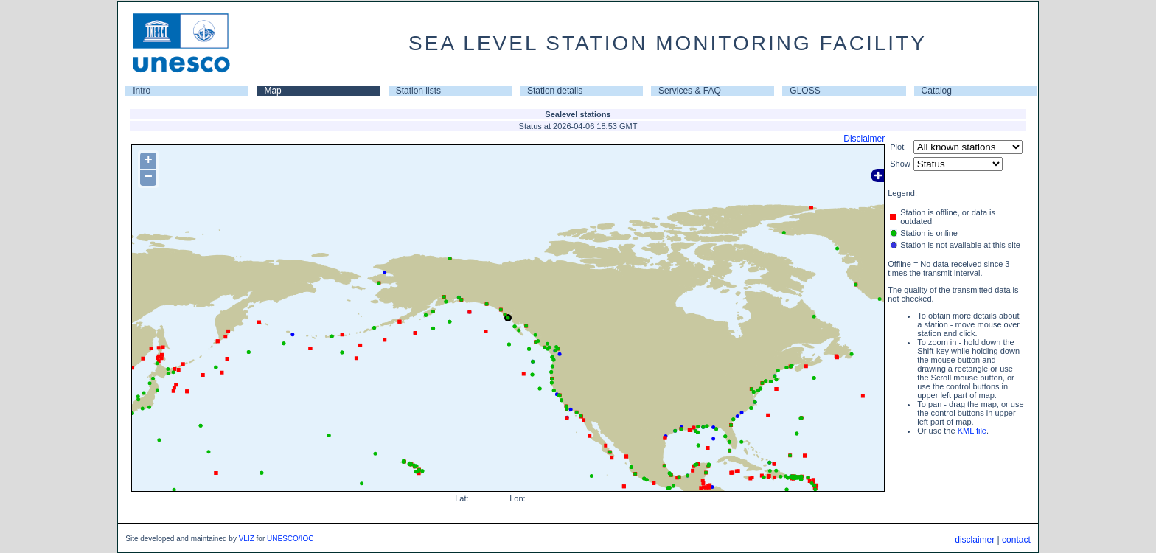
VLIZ (246, 539)
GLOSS (805, 91)
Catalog (937, 91)
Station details (554, 91)
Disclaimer (864, 138)
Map (272, 91)
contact (1016, 540)
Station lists (418, 91)
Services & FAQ (689, 91)
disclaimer (975, 540)
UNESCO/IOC (290, 539)
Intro (141, 91)
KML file (972, 430)
